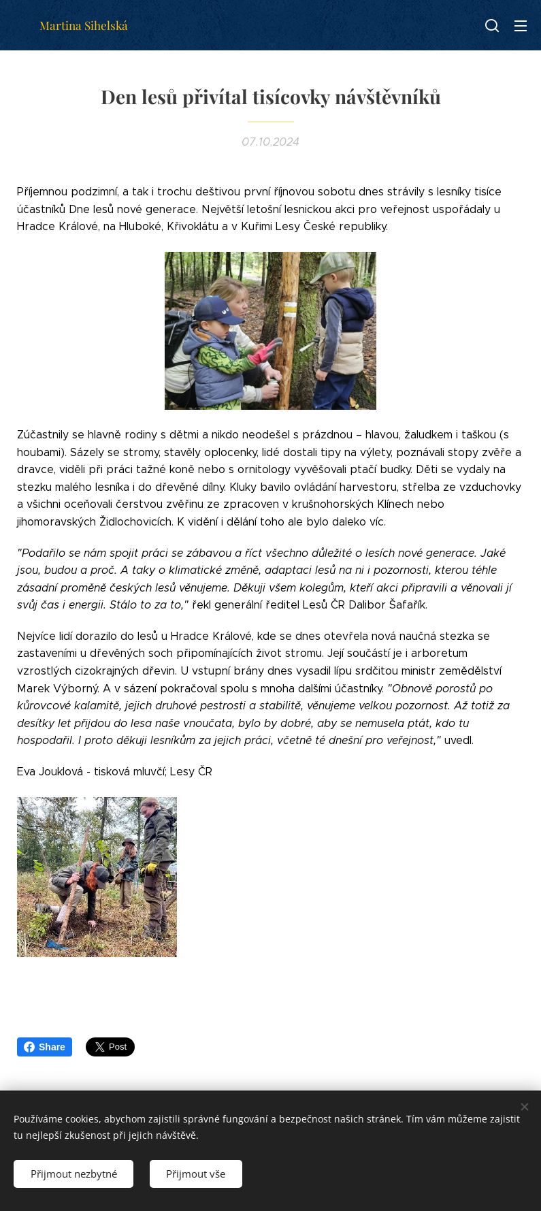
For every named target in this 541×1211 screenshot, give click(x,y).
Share (44, 1047)
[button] (492, 25)
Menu (520, 26)
